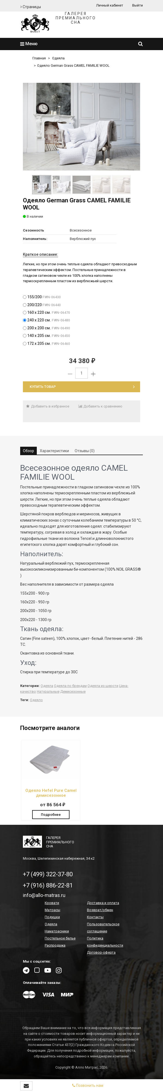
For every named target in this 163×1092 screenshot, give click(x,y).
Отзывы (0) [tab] (85, 451)
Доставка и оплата (103, 903)
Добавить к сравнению (100, 406)
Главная (39, 58)
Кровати (52, 903)
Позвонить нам (87, 1085)
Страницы (30, 7)
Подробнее (51, 815)
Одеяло (36, 700)
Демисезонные (73, 691)
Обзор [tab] (28, 451)
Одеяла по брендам (70, 686)
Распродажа (55, 945)
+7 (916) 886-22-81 (48, 885)
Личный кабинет (109, 5)
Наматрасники (57, 931)
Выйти (137, 5)
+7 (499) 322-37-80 (48, 874)
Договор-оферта (101, 952)
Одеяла (58, 58)
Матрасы (52, 910)
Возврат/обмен (100, 910)
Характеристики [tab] (54, 451)
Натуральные (48, 691)
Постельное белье (60, 938)
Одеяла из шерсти (102, 686)
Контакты (95, 917)
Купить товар (82, 387)
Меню (29, 43)
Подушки (52, 917)
